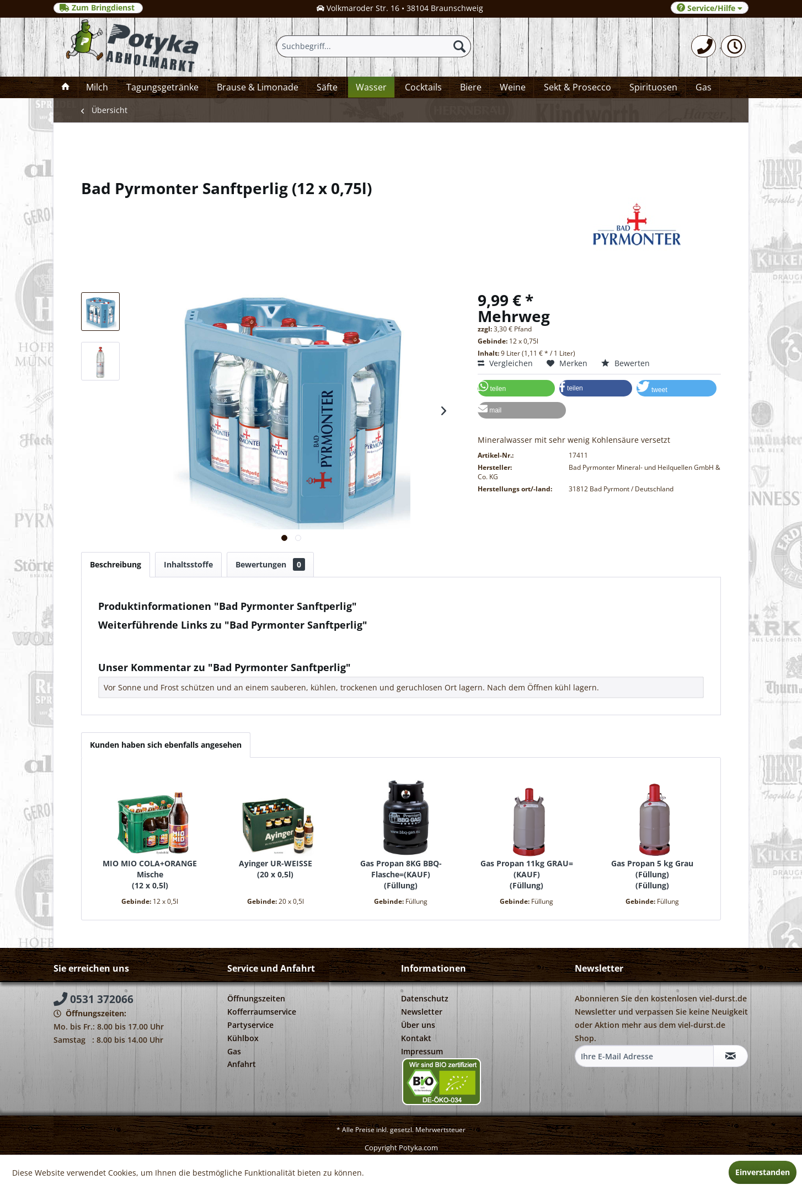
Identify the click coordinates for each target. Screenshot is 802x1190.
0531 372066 (93, 999)
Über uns (418, 1025)
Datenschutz (424, 998)
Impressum (422, 1051)
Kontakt (416, 1038)
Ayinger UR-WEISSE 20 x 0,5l (275, 869)
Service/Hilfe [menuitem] (709, 8)
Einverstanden (762, 1172)
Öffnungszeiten (256, 998)
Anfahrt (241, 1064)
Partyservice (250, 1025)
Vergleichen (505, 363)
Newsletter (421, 1011)
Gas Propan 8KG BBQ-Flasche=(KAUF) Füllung (401, 874)
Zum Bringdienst (98, 8)
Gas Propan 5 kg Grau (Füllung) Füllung (652, 874)
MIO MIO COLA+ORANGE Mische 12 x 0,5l (150, 874)
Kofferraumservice (261, 1011)
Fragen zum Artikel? (139, 639)
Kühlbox (243, 1038)
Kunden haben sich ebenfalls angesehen (166, 744)
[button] (516, 388)
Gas (234, 1051)
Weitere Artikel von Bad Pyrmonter (167, 650)
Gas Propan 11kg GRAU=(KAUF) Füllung (526, 874)
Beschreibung (115, 564)
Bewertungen (270, 564)
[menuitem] (703, 46)
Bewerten (625, 363)
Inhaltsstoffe (188, 564)
